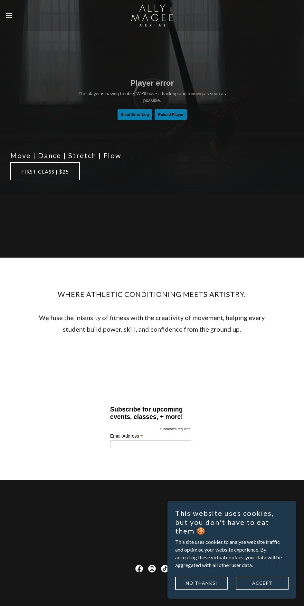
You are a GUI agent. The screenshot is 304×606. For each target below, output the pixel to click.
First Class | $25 (45, 171)
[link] (152, 15)
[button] (25, 15)
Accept (262, 583)
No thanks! (201, 583)
